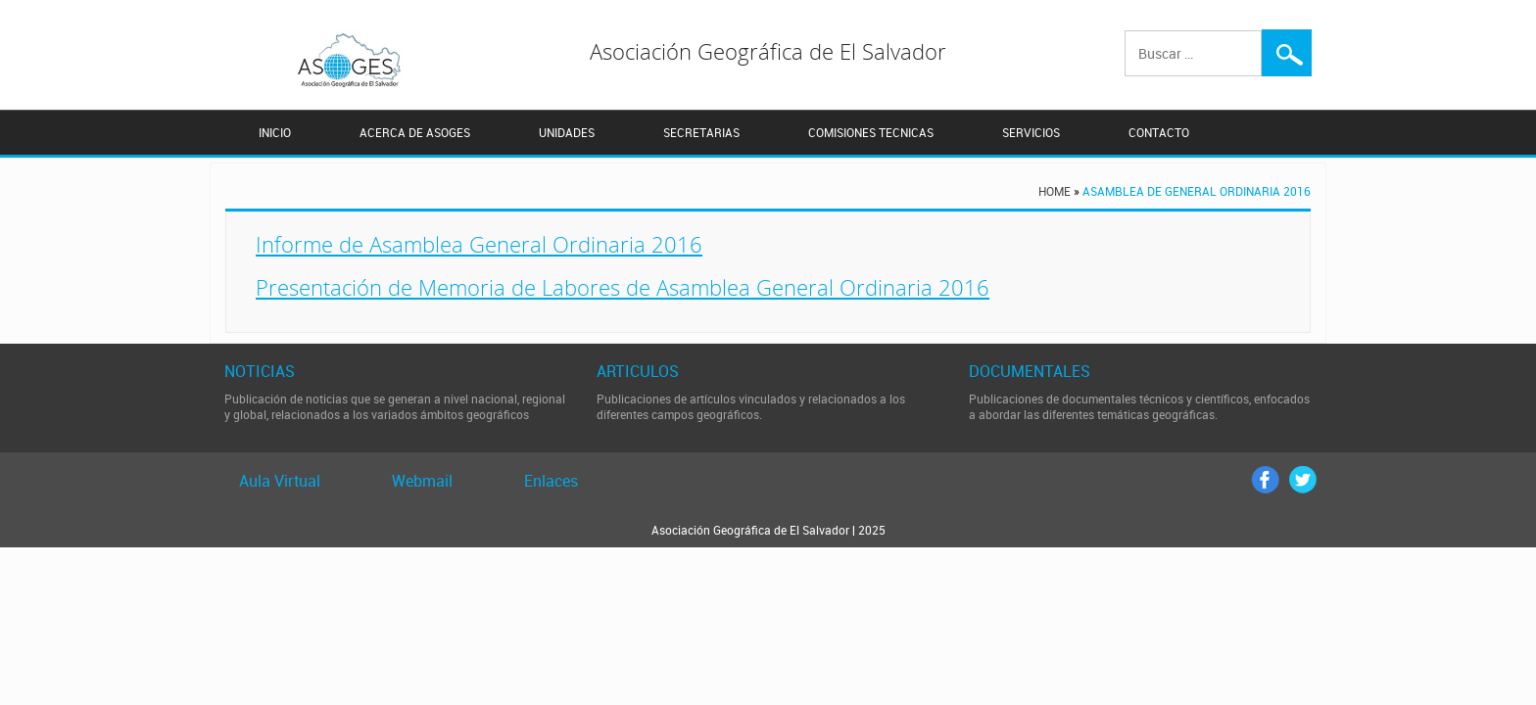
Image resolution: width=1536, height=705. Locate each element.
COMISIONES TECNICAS (871, 132)
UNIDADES (567, 132)
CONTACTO (1158, 132)
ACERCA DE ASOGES (415, 132)
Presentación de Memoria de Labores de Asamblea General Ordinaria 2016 (622, 287)
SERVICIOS (1031, 132)
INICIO (275, 132)
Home (1054, 191)
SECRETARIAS (701, 132)
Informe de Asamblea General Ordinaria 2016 (479, 243)
